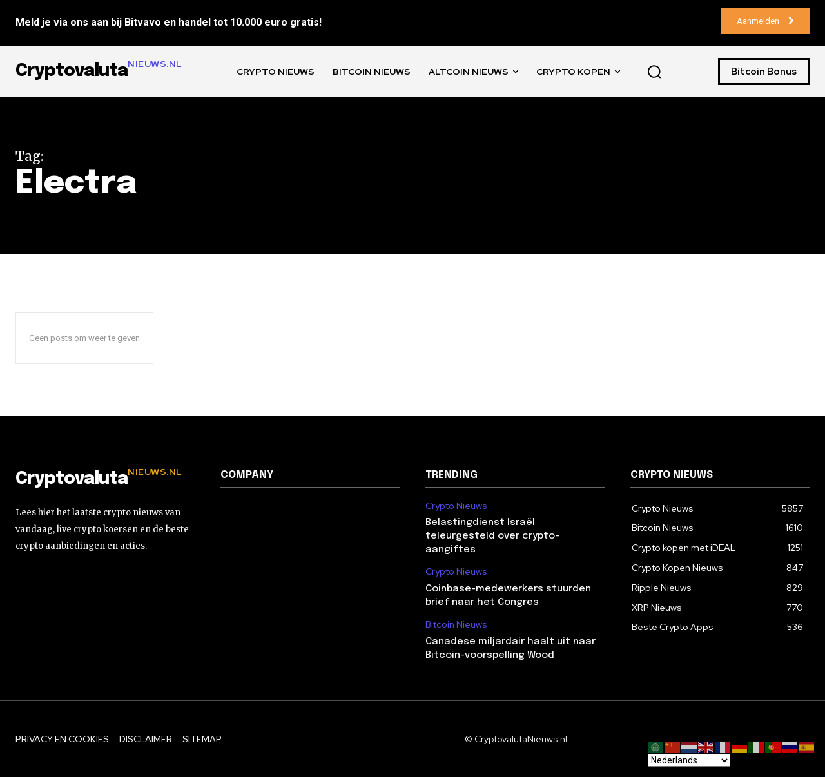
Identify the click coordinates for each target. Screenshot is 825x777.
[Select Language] (689, 760)
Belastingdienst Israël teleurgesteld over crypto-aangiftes (492, 536)
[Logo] (105, 479)
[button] (654, 71)
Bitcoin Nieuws (456, 624)
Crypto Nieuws (456, 506)
